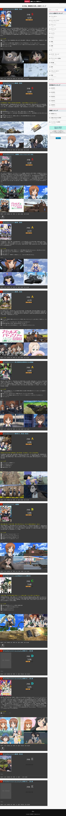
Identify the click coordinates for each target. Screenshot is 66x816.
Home (33, 811)
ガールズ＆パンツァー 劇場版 (11, 504)
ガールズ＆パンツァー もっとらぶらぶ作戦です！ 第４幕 (18, 781)
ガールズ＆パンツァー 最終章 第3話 (12, 83)
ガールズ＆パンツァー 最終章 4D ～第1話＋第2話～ (16, 433)
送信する (58, 138)
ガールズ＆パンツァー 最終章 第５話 (13, 754)
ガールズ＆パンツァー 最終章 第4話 (12, 9)
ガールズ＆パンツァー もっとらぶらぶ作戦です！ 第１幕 (18, 678)
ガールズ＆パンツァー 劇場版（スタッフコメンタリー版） (18, 154)
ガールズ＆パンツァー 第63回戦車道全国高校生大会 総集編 (18, 362)
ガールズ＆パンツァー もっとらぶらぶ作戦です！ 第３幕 (18, 651)
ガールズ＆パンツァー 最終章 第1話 (12, 291)
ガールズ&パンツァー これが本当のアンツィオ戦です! (17, 576)
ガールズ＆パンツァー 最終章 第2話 (12, 222)
